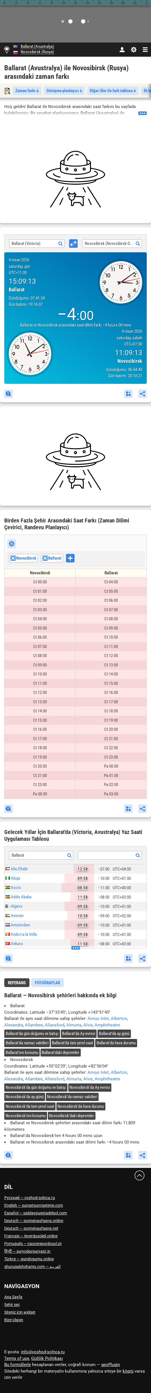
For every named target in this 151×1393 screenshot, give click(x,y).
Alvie (88, 1025)
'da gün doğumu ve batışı (32, 1033)
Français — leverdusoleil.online (31, 1236)
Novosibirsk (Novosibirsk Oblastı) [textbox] (113, 243)
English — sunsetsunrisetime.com (33, 1205)
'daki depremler (60, 1052)
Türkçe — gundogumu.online (29, 1259)
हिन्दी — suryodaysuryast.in (27, 1251)
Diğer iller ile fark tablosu (113, 90)
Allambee (34, 1025)
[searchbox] (76, 559)
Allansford (54, 1025)
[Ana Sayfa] (6, 50)
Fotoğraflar (47, 982)
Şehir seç (12, 1304)
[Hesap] (122, 50)
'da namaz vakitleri (27, 1042)
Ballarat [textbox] (18, 855)
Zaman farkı (27, 90)
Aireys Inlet (98, 1018)
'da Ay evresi (78, 1033)
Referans (17, 982)
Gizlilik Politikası (47, 1358)
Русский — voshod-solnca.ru (29, 1197)
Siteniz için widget (19, 1312)
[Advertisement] (75, 179)
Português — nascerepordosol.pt (33, 1243)
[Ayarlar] (133, 50)
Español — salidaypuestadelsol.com (35, 1213)
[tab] (16, 982)
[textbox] (110, 855)
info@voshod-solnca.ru (43, 1351)
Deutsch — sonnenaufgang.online (33, 1220)
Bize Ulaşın (13, 1320)
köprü (128, 1371)
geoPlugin (110, 1364)
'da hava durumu (116, 1042)
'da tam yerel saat (72, 1042)
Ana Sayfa (13, 1297)
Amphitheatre (107, 1025)
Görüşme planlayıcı (64, 90)
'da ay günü (114, 1033)
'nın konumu (22, 1052)
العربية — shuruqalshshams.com (32, 1266)
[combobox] (37, 243)
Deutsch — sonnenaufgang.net (31, 1228)
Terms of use (16, 1358)
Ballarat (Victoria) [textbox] (26, 243)
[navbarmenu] (145, 50)
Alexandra (13, 1025)
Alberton (119, 1018)
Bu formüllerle (17, 1364)
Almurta (73, 1025)
